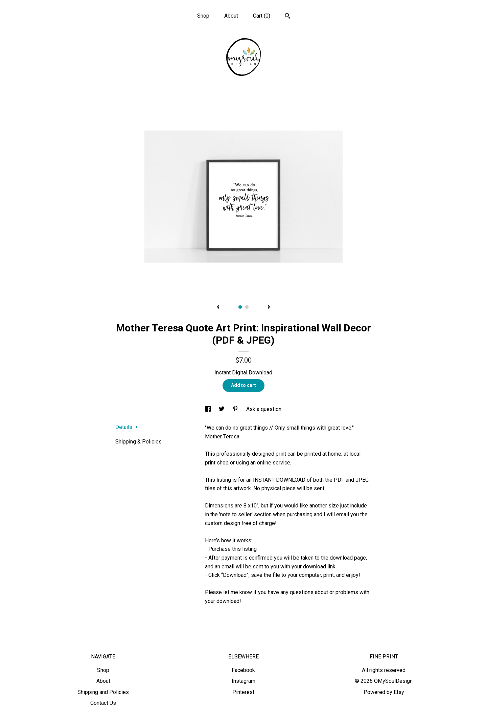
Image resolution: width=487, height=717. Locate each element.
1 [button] (240, 307)
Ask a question (263, 409)
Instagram (243, 681)
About (231, 16)
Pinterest (243, 692)
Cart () (261, 16)
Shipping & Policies (138, 441)
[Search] (287, 16)
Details (126, 427)
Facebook (243, 670)
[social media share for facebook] (208, 409)
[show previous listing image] (218, 307)
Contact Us (103, 703)
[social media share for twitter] (222, 409)
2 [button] (247, 307)
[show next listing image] (269, 307)
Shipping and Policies (103, 692)
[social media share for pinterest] (236, 409)
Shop (203, 16)
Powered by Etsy (384, 692)
